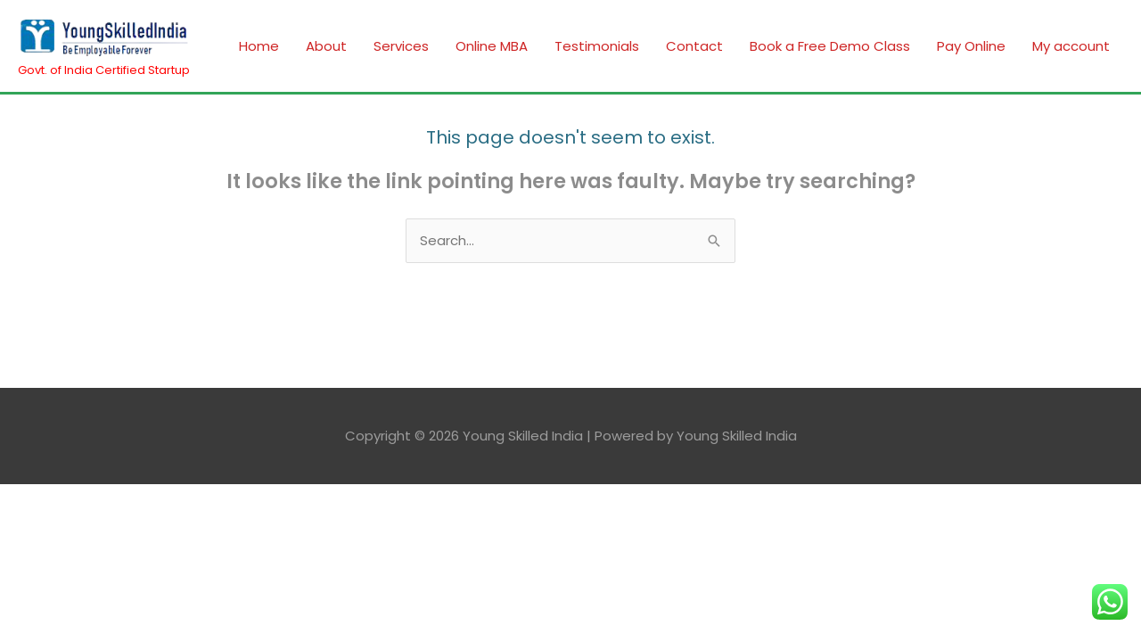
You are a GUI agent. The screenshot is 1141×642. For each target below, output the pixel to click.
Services (401, 46)
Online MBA (492, 46)
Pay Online (971, 46)
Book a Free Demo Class (830, 46)
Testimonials (596, 46)
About (326, 46)
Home (259, 46)
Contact (694, 46)
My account (1071, 46)
